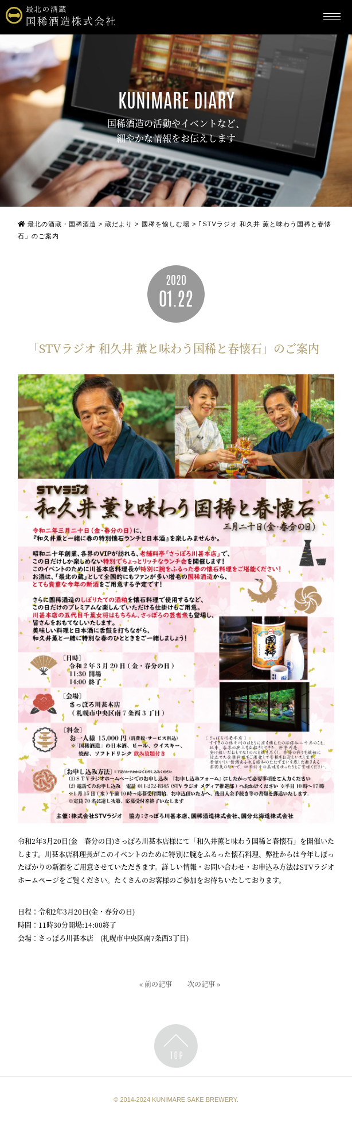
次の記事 (201, 985)
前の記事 (158, 985)
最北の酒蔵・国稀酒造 (57, 223)
